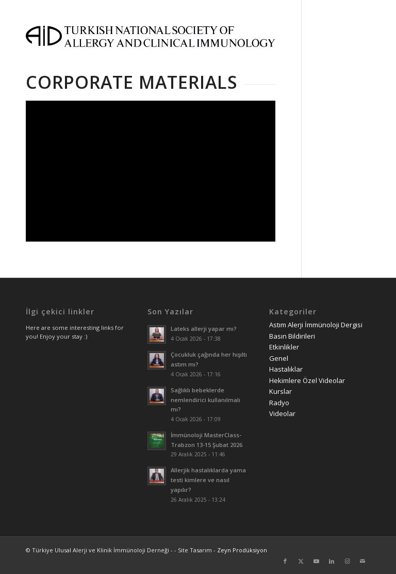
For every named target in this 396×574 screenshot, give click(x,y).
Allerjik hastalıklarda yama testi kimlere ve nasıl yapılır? (208, 479)
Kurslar (280, 391)
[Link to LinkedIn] (331, 561)
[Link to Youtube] (316, 561)
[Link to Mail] (362, 561)
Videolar (282, 413)
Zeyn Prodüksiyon (242, 550)
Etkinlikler (284, 347)
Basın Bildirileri (292, 336)
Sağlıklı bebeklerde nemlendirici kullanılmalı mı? (205, 399)
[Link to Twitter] (300, 561)
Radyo (279, 402)
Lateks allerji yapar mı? (204, 328)
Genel (278, 358)
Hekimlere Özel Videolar (307, 380)
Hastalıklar (286, 369)
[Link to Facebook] (285, 561)
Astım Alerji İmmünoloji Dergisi (315, 324)
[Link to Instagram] (347, 561)
